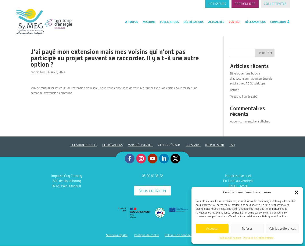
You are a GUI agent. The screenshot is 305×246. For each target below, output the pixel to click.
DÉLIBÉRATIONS (112, 145)
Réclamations (255, 22)
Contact (235, 22)
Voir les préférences (282, 229)
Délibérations (193, 22)
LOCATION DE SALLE (84, 145)
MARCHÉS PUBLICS (140, 145)
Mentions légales (117, 235)
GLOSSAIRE (193, 145)
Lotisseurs (216, 4)
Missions (149, 22)
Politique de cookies (230, 237)
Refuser (247, 229)
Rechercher (265, 53)
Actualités (216, 22)
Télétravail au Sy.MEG (243, 96)
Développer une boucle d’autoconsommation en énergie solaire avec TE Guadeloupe (251, 79)
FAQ (232, 145)
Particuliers (244, 4)
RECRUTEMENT (215, 145)
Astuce (234, 90)
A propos (131, 22)
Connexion (278, 22)
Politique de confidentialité (258, 237)
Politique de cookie (146, 235)
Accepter (212, 229)
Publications (169, 22)
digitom (41, 72)
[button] (296, 192)
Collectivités (275, 4)
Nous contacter (152, 190)
